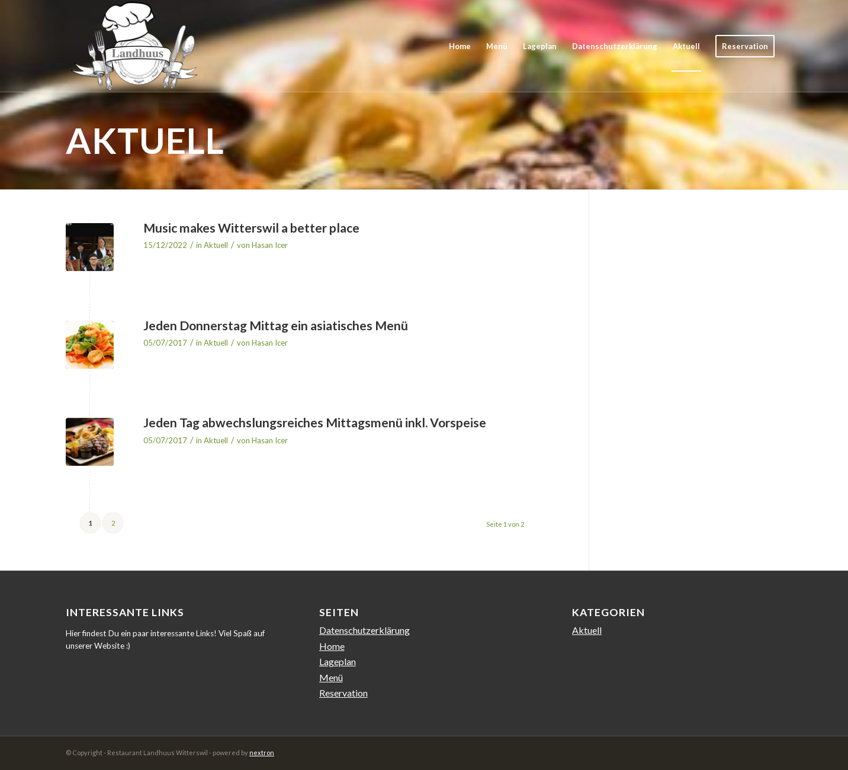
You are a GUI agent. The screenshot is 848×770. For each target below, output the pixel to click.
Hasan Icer (270, 245)
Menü (331, 677)
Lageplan (337, 661)
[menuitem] (459, 46)
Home (332, 646)
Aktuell (216, 245)
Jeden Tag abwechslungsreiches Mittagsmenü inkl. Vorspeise (314, 422)
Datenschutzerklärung (364, 630)
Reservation (343, 692)
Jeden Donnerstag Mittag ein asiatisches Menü (275, 325)
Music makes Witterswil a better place (251, 227)
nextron (261, 752)
